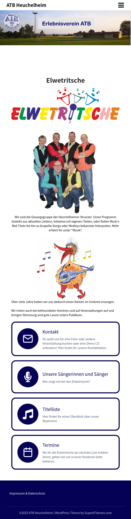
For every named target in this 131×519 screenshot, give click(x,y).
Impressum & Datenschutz (27, 493)
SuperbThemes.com (98, 513)
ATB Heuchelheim (26, 4)
